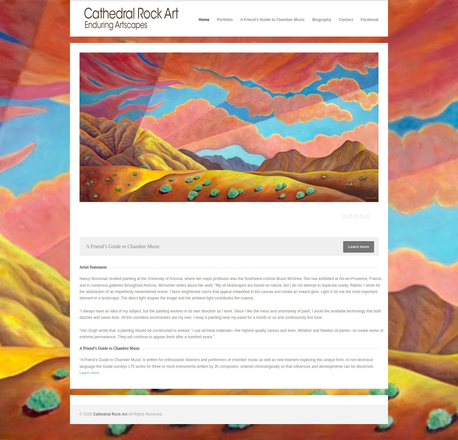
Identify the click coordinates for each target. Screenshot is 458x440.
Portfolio (224, 19)
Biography (321, 19)
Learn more (358, 247)
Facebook (369, 19)
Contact (346, 19)
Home (204, 19)
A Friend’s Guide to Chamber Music (272, 19)
